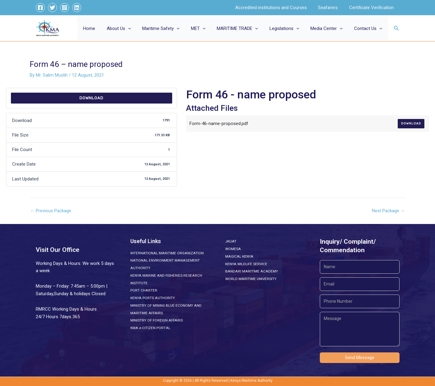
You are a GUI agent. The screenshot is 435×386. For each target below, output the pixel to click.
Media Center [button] (330, 28)
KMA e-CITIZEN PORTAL (150, 328)
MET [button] (208, 28)
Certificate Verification (372, 7)
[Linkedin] (76, 7)
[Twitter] (52, 7)
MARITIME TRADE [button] (245, 28)
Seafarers (331, 7)
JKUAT (230, 241)
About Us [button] (133, 28)
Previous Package (51, 211)
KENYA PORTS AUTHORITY (152, 298)
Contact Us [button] (369, 28)
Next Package (388, 211)
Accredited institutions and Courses (277, 7)
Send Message (359, 357)
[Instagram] (64, 7)
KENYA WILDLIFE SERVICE (246, 264)
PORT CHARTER (143, 290)
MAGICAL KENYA (239, 256)
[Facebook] (40, 7)
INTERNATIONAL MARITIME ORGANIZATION (166, 253)
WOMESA (233, 249)
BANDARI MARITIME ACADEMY (250, 271)
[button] (143, 28)
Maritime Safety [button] (173, 28)
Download (91, 98)
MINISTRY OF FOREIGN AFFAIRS (156, 320)
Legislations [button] (290, 28)
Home (106, 28)
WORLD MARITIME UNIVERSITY (251, 279)
